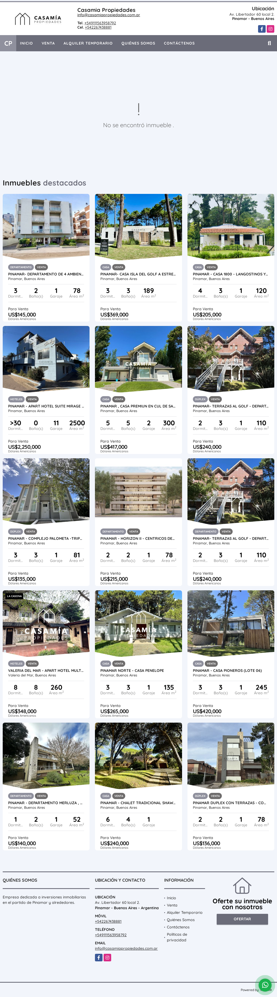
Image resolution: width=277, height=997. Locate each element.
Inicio (26, 43)
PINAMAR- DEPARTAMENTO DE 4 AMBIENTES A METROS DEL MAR (46, 274)
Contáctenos (179, 43)
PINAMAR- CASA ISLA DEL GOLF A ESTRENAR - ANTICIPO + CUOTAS (138, 274)
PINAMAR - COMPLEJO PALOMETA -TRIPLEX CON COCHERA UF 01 (46, 538)
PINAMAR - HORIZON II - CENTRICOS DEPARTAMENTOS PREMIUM (138, 538)
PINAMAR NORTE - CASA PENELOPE (132, 670)
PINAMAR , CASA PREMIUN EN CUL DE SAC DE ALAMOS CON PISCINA (138, 406)
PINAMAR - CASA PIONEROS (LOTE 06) (227, 670)
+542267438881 (98, 27)
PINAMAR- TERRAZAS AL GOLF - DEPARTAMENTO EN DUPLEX (231, 406)
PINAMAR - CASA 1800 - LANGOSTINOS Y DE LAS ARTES (231, 274)
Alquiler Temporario (88, 43)
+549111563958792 (100, 23)
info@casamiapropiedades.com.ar (108, 14)
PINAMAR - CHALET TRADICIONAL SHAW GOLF (138, 803)
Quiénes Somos (138, 43)
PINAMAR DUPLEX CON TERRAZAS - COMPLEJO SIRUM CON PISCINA (231, 803)
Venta (48, 43)
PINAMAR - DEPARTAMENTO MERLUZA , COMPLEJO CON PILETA (46, 803)
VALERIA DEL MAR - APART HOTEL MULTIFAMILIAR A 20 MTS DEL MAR (46, 670)
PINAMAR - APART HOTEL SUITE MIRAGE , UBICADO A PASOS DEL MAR (46, 406)
